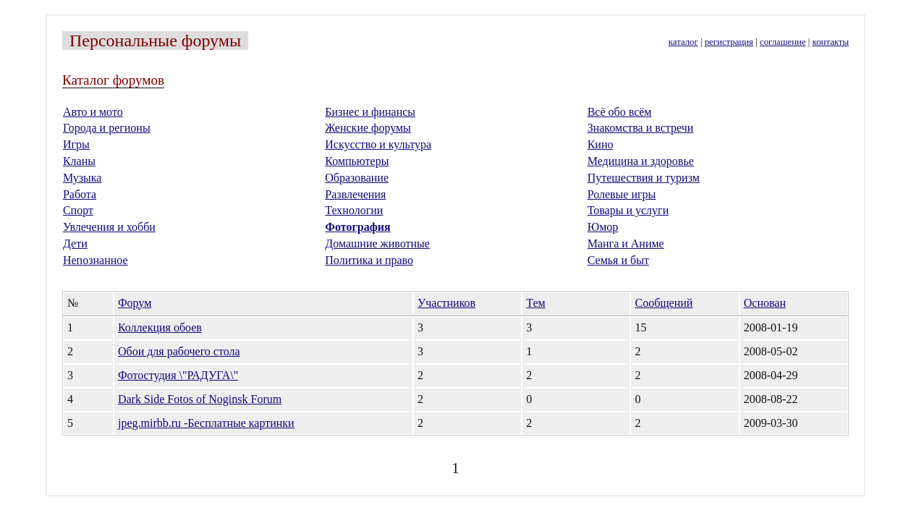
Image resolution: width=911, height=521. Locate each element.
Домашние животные (377, 243)
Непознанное (95, 260)
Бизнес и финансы (370, 112)
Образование (357, 177)
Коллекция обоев (160, 327)
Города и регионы (107, 128)
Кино (601, 144)
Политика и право (369, 260)
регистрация (729, 42)
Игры (76, 144)
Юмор (603, 227)
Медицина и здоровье (641, 161)
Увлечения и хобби (109, 227)
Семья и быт (618, 260)
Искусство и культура (378, 144)
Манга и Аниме (626, 243)
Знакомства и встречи (641, 128)
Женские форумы (368, 128)
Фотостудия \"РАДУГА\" (178, 375)
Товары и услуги (628, 210)
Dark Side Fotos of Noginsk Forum (199, 399)
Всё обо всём (620, 112)
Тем (535, 303)
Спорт (78, 210)
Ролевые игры (622, 194)
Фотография (357, 227)
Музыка (82, 177)
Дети (75, 243)
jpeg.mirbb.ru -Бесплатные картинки (206, 423)
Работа (79, 194)
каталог (683, 42)
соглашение (783, 42)
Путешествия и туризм (644, 177)
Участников (446, 303)
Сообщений (663, 303)
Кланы (79, 161)
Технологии (354, 210)
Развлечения (355, 194)
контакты (831, 42)
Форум (134, 303)
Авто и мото (93, 112)
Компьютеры (357, 161)
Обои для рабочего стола (179, 351)
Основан (765, 303)
